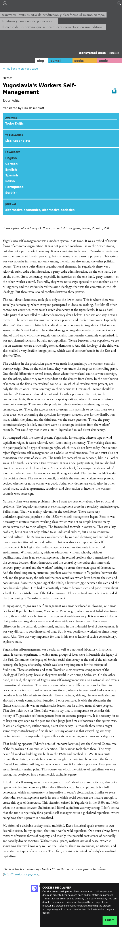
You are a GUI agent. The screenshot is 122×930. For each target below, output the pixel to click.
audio (103, 60)
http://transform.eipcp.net (21, 874)
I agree (109, 920)
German (11, 163)
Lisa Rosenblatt (17, 140)
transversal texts (93, 52)
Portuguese (14, 186)
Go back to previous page (22, 68)
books (79, 60)
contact (114, 52)
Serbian (11, 192)
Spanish (11, 175)
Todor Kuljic (14, 123)
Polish (10, 181)
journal (55, 60)
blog (40, 60)
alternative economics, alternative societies (40, 209)
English (11, 169)
